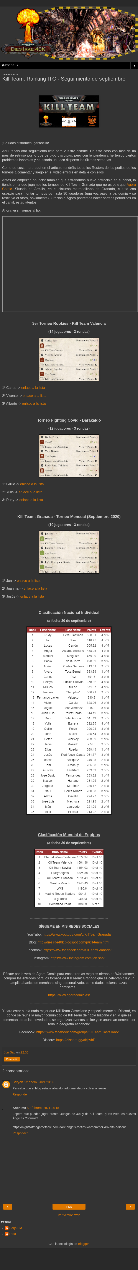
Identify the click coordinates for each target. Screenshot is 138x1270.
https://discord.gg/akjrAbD (75, 1040)
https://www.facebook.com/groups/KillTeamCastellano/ (77, 1032)
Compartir (12, 1059)
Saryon (18, 1082)
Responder (20, 1094)
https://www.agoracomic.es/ (69, 995)
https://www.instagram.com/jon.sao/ (78, 958)
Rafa (12, 1234)
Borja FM (15, 1228)
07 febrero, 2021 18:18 (43, 1108)
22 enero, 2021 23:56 (39, 1082)
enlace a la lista (33, 388)
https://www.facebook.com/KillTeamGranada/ (77, 950)
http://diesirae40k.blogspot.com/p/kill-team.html (73, 942)
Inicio (69, 1206)
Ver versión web (69, 1215)
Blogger (83, 1244)
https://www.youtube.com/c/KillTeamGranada (77, 934)
